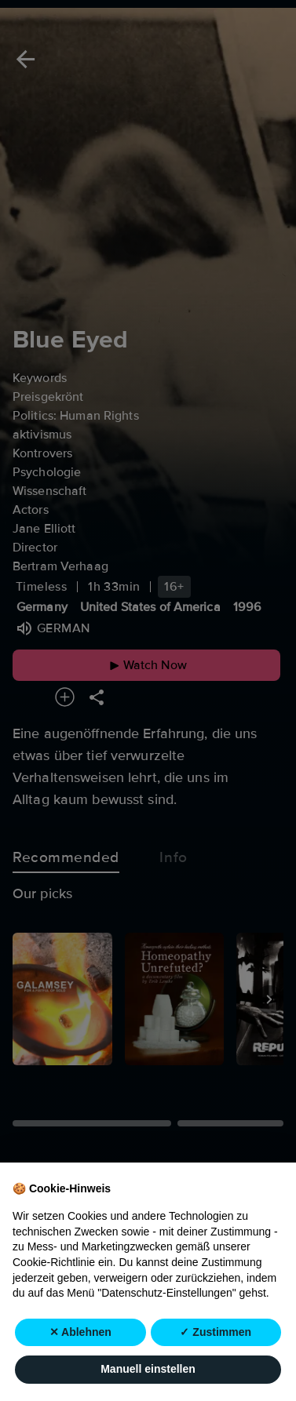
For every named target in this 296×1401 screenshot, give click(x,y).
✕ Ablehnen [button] (80, 1332)
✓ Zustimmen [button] (215, 1332)
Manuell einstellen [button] (148, 1369)
